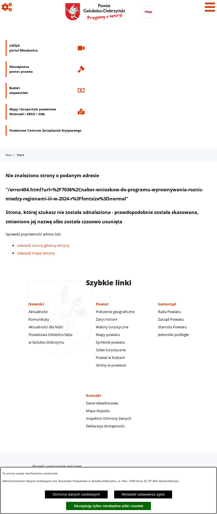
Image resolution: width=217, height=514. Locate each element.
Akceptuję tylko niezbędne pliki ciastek (109, 506)
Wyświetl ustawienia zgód (142, 494)
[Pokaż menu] (210, 7)
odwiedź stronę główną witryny (43, 245)
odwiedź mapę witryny (36, 253)
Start (9, 155)
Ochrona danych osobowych (76, 494)
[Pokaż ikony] (7, 7)
